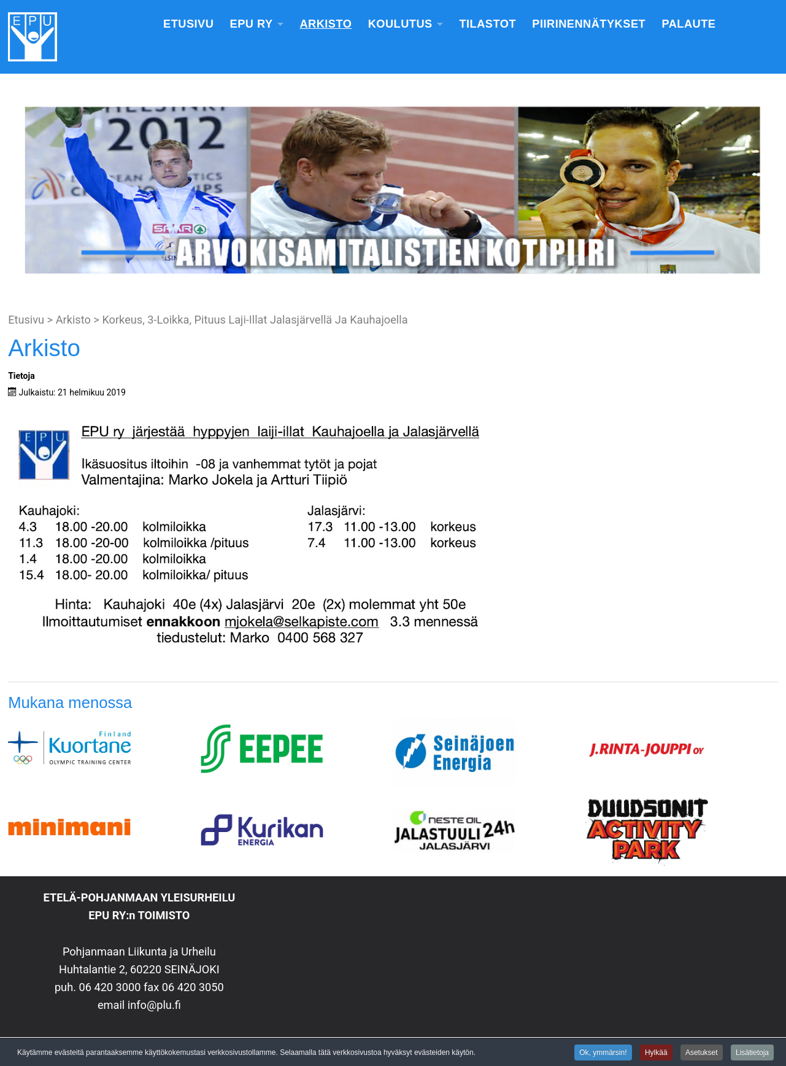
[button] (19, 190)
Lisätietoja (752, 1053)
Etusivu (188, 24)
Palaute (688, 24)
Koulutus (400, 24)
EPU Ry (251, 24)
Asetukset (701, 1053)
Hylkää (656, 1053)
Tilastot (487, 24)
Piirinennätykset (588, 24)
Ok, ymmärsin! (602, 1053)
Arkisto (325, 24)
